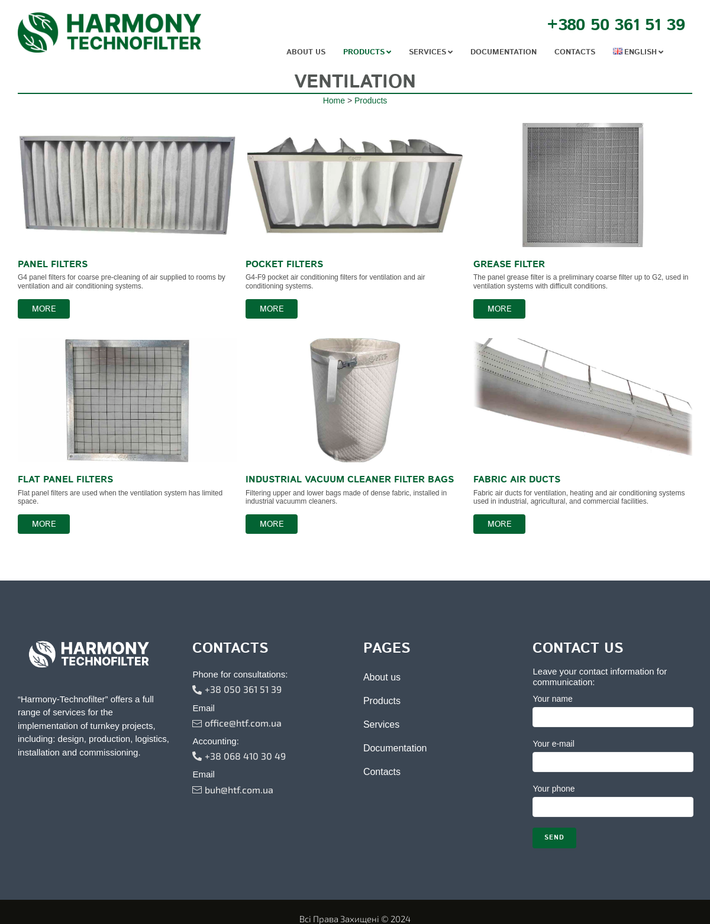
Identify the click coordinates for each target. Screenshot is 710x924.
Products (370, 123)
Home (334, 123)
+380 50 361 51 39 (616, 25)
